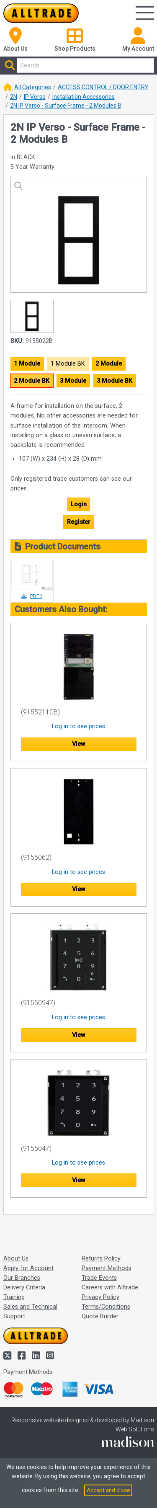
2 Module (108, 363)
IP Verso (35, 96)
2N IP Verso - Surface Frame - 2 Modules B (65, 105)
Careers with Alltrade (110, 1287)
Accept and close (108, 1490)
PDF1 (31, 596)
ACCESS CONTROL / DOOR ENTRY (103, 87)
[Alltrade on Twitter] (8, 1356)
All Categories (32, 87)
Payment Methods (106, 1268)
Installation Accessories (83, 96)
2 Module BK (31, 380)
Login (79, 504)
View (78, 744)
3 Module (73, 380)
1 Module (27, 363)
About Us (15, 1258)
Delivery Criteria (24, 1287)
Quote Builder (100, 1316)
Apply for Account (28, 1268)
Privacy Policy (100, 1297)
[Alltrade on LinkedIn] (37, 1356)
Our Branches (21, 1277)
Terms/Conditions (106, 1306)
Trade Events (99, 1277)
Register (78, 522)
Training (14, 1297)
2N (13, 96)
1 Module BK (68, 363)
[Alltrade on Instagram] (50, 1356)
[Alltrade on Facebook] (23, 1356)
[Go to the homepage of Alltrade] (41, 13)
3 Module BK (114, 380)
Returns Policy (101, 1258)
